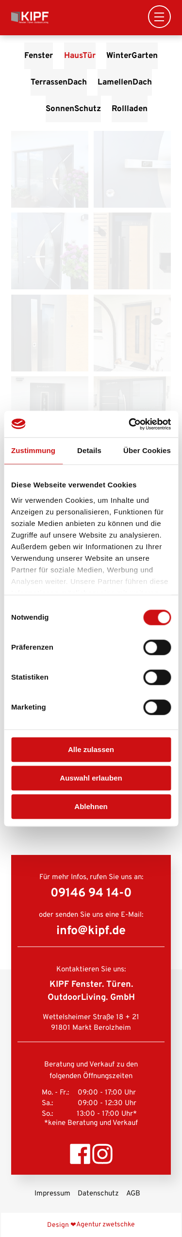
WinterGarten (132, 56)
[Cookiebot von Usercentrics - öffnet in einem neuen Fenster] (129, 424)
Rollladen (130, 109)
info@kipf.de (91, 931)
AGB (133, 1193)
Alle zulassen (91, 749)
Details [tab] (89, 450)
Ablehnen (90, 806)
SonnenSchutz (73, 109)
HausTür (80, 56)
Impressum (52, 1193)
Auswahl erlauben (91, 778)
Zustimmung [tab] (33, 450)
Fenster (38, 56)
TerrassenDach (59, 82)
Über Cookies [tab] (147, 450)
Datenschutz (98, 1193)
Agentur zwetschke (105, 1225)
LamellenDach (125, 82)
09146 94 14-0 (91, 893)
